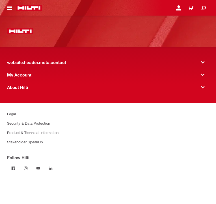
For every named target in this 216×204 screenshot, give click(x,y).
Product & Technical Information (33, 132)
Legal (11, 114)
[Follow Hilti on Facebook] (13, 168)
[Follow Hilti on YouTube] (38, 168)
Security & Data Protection (28, 123)
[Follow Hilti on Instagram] (26, 168)
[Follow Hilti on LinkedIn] (50, 168)
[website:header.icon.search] (203, 8)
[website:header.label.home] (29, 8)
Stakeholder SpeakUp (25, 142)
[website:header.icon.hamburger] (9, 8)
